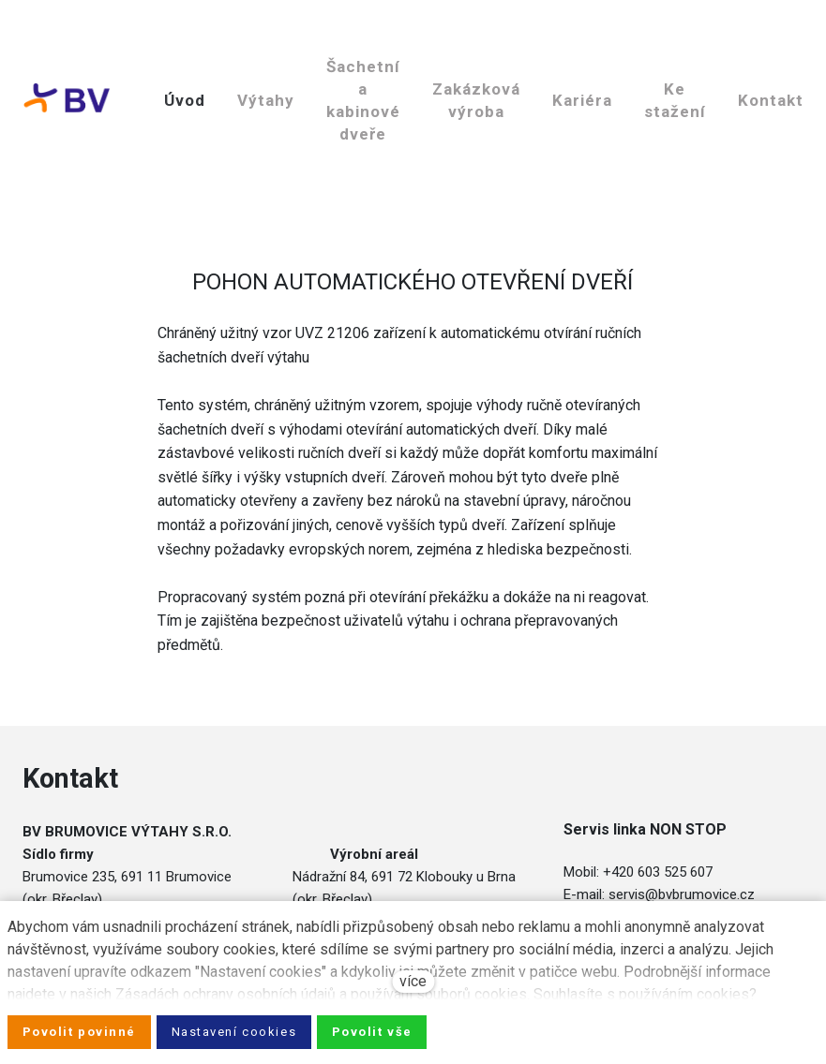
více (413, 981)
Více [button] (533, 46)
